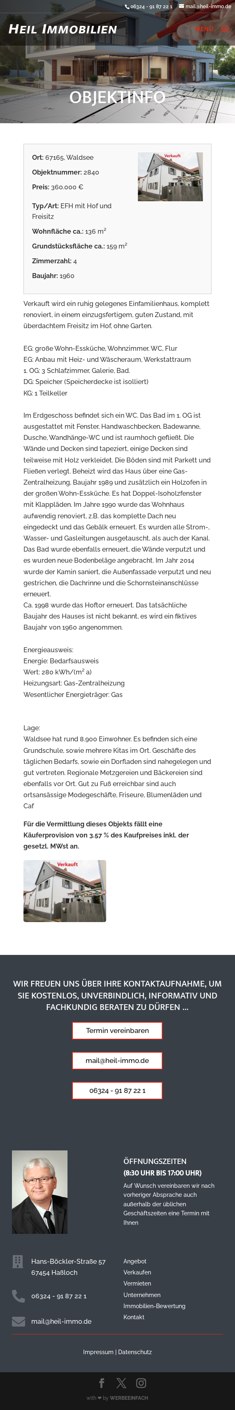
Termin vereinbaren (117, 1030)
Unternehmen (142, 1295)
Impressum (98, 1352)
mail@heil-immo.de (117, 1060)
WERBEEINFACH (129, 1398)
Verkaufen (137, 1272)
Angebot (135, 1261)
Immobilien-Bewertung (154, 1306)
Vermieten (137, 1283)
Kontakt (133, 1317)
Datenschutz (135, 1352)
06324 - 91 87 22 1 (151, 6)
